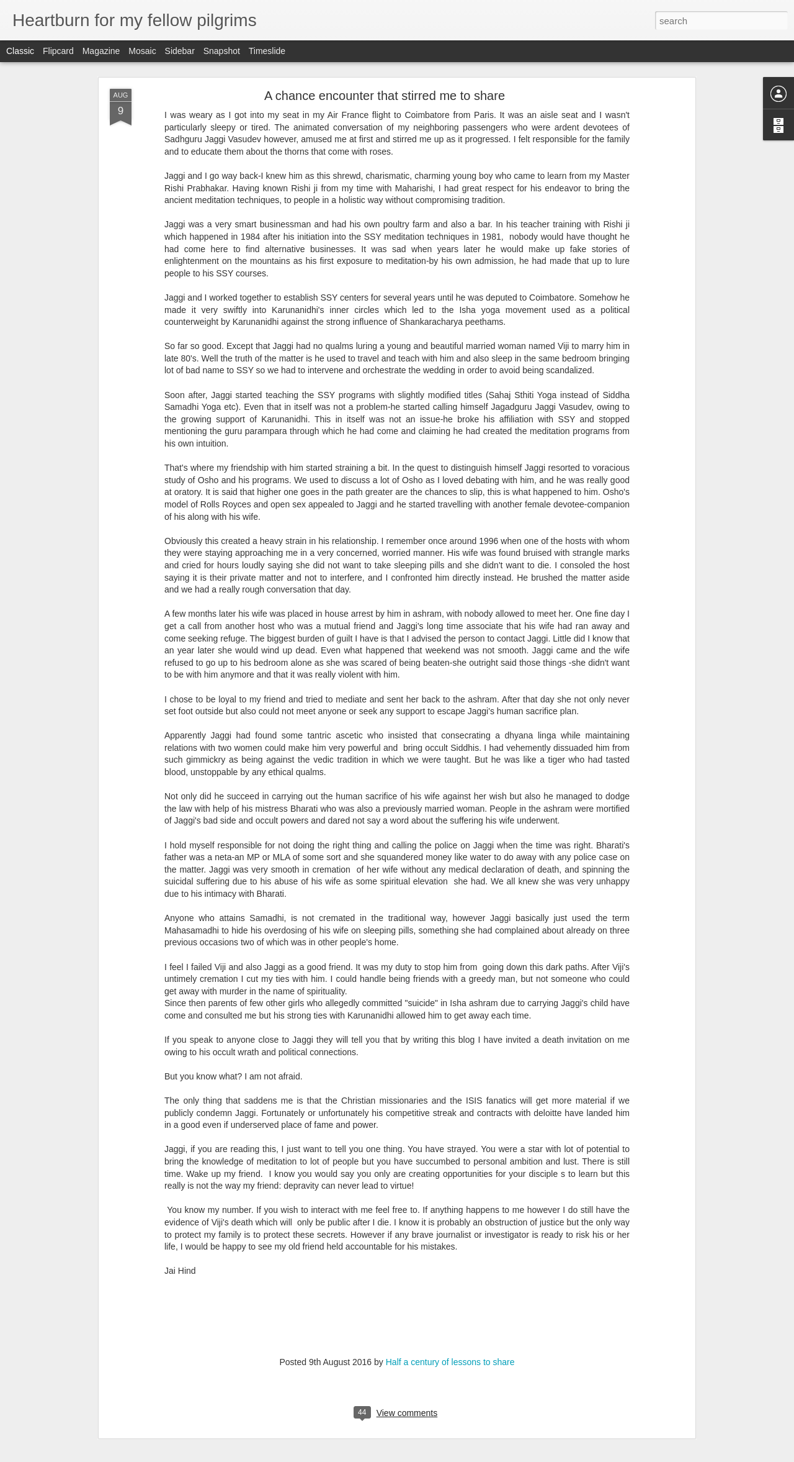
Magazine (101, 51)
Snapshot (221, 51)
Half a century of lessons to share (450, 1362)
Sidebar (180, 51)
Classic (20, 51)
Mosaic (142, 51)
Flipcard (58, 51)
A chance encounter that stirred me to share (384, 95)
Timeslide (267, 51)
